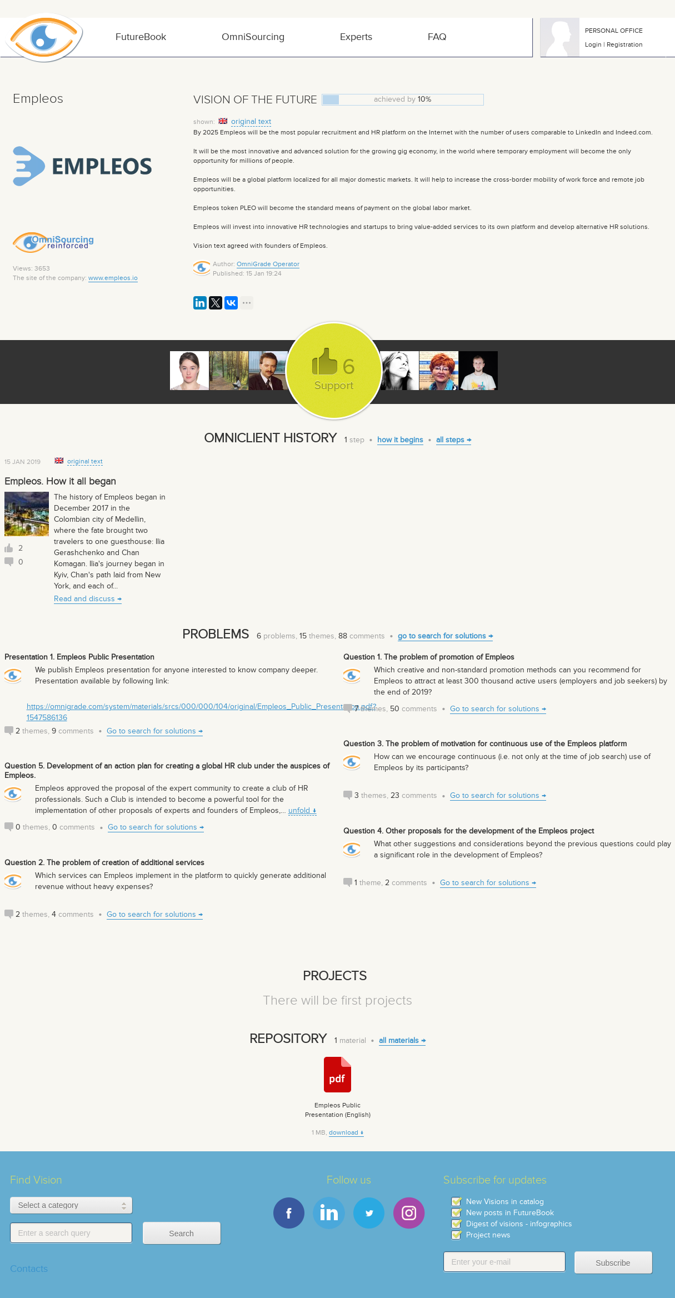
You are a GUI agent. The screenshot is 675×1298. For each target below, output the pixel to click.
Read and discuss (84, 598)
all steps (450, 440)
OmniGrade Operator (268, 264)
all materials (399, 1040)
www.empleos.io (113, 278)
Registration (625, 44)
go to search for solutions (442, 636)
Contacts (29, 1269)
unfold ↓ (302, 810)
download (343, 1132)
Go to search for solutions (151, 731)
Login (593, 44)
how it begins (400, 440)
